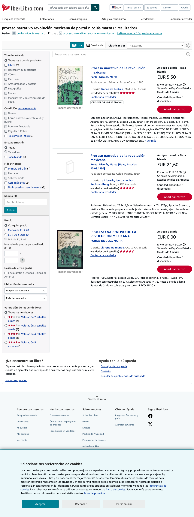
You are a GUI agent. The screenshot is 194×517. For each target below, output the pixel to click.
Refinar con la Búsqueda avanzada (139, 33)
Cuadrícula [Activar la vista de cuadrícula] (94, 45)
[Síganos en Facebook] (150, 416)
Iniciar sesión (134, 7)
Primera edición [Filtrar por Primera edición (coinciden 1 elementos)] (17, 168)
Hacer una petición (16, 380)
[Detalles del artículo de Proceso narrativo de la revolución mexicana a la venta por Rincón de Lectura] (70, 85)
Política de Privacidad (93, 433)
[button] (188, 54)
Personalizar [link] (124, 504)
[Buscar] (95, 7)
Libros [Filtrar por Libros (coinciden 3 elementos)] (11, 65)
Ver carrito (22, 440)
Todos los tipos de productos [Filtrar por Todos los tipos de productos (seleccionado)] (23, 60)
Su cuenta (152, 7)
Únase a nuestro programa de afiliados (63, 423)
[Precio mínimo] (11, 253)
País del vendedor (16, 298)
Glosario (106, 371)
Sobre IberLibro (90, 415)
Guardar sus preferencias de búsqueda (123, 375)
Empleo (86, 427)
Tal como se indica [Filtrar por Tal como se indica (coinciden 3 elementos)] (18, 135)
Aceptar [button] (40, 504)
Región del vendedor (17, 290)
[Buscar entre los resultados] (122, 54)
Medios (85, 421)
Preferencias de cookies (93, 440)
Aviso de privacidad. (95, 493)
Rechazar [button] (81, 504)
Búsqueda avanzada (13, 18)
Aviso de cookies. (116, 489)
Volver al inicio (97, 399)
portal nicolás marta (30, 33)
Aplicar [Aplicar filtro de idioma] (11, 210)
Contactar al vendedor (103, 96)
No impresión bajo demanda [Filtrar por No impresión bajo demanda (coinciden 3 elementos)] (24, 187)
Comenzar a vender (180, 18)
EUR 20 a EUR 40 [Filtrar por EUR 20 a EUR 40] (16, 234)
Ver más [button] (151, 140)
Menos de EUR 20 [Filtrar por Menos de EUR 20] (17, 230)
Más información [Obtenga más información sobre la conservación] (27, 108)
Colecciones (47, 18)
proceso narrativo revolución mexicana (88, 33)
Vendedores (147, 18)
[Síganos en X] (150, 424)
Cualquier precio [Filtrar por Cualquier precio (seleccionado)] (16, 225)
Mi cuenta (22, 427)
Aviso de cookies (90, 446)
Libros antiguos (78, 18)
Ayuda (184, 7)
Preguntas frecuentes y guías (126, 417)
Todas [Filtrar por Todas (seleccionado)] (10, 147)
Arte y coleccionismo (114, 18)
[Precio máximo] (11, 260)
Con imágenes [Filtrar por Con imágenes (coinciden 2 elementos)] (16, 182)
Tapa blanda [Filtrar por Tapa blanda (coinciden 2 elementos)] (15, 156)
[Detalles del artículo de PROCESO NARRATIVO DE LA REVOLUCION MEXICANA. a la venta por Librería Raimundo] (70, 249)
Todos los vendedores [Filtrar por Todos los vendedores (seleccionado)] (21, 312)
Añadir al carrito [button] (174, 109)
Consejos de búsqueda (114, 366)
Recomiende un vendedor (62, 430)
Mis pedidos (23, 433)
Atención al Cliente (124, 424)
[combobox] (69, 7)
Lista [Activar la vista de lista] (77, 45)
